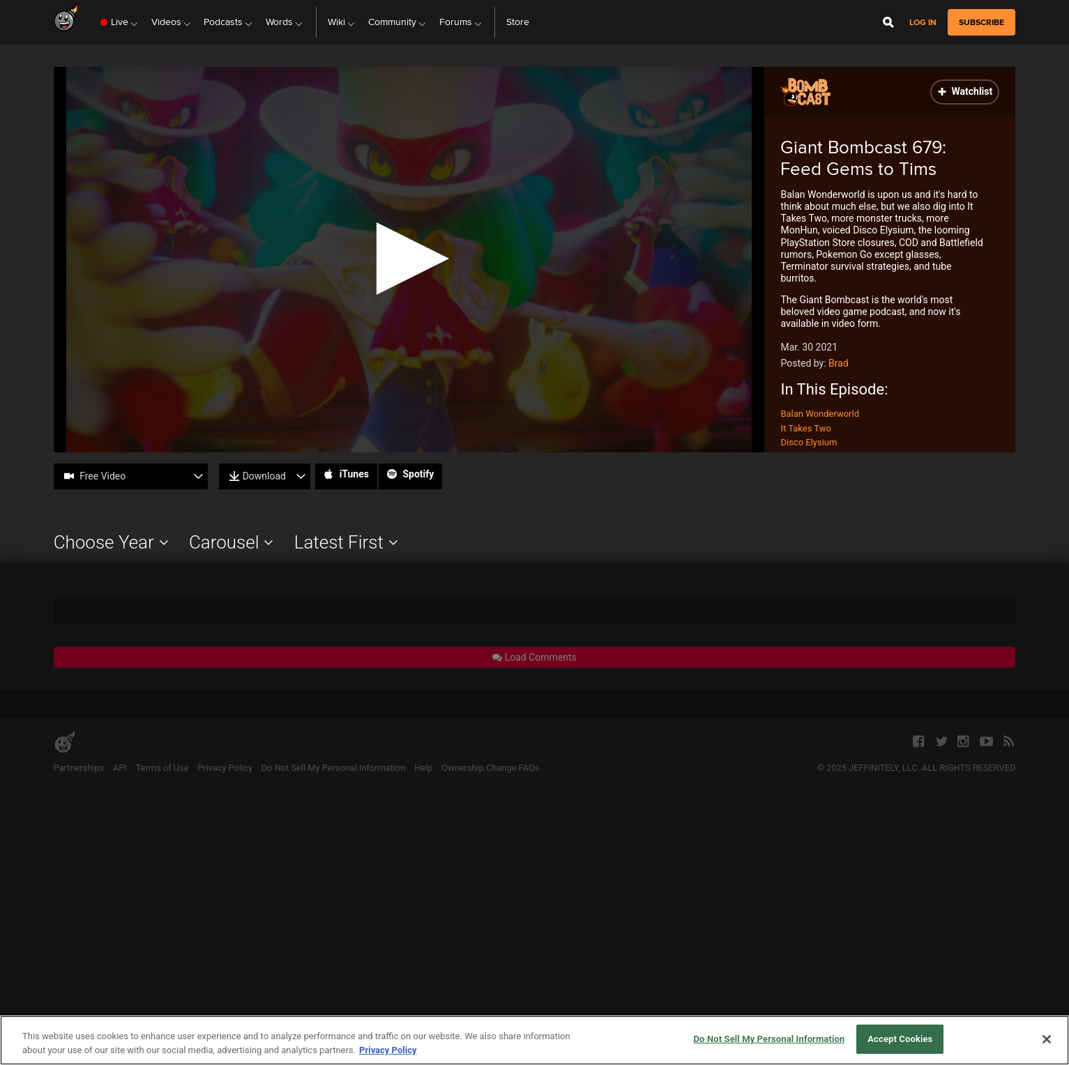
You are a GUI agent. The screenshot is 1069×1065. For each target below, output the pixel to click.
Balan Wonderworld (819, 413)
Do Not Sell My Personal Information (768, 1039)
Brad (838, 363)
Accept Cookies (899, 1039)
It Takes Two (805, 428)
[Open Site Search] (888, 22)
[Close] (1046, 1039)
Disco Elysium (808, 442)
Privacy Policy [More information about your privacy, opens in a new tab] (387, 1050)
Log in (923, 22)
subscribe (981, 22)
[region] (534, 1040)
